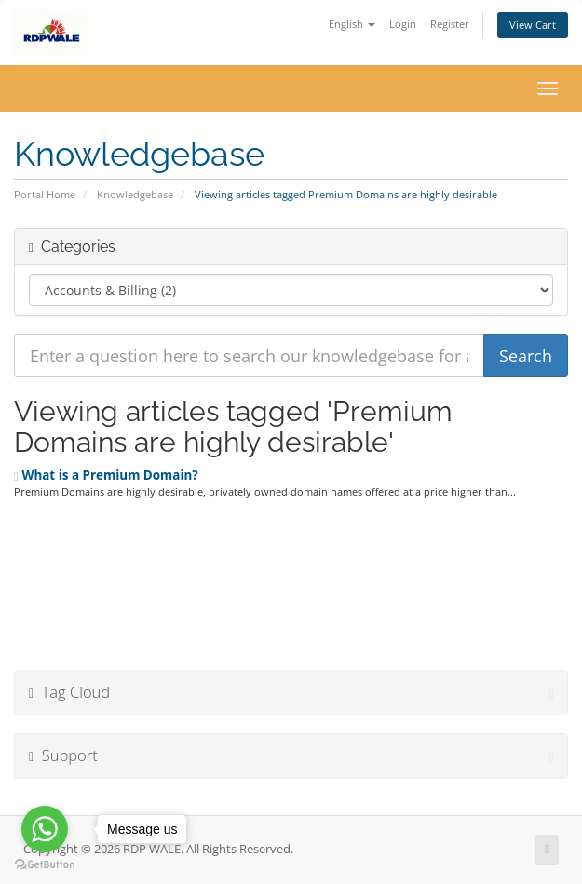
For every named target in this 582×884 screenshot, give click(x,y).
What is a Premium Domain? (106, 475)
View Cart (532, 25)
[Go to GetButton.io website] (44, 865)
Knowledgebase (135, 194)
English (352, 24)
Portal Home (44, 194)
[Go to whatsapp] (44, 829)
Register (449, 24)
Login (402, 24)
